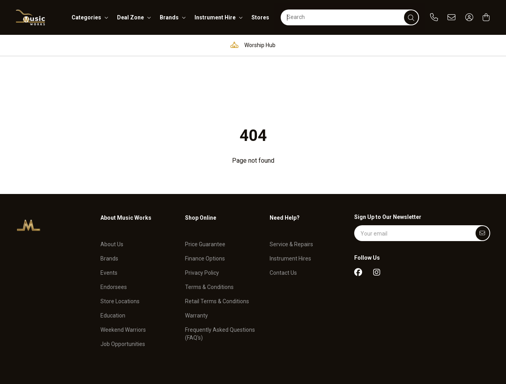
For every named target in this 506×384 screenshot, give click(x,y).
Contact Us (283, 218)
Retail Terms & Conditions (217, 246)
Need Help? (285, 168)
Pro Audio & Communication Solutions (93, 45)
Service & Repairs (291, 189)
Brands (109, 203)
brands (169, 17)
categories (86, 17)
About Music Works (125, 168)
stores (260, 17)
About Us (111, 189)
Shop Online (200, 168)
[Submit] (482, 183)
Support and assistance (430, 45)
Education (112, 260)
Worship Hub (251, 45)
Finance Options (205, 203)
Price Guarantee (205, 189)
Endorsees (113, 232)
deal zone (130, 17)
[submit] (411, 17)
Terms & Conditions (209, 232)
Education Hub (188, 45)
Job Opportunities (122, 289)
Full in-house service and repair (333, 45)
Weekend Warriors (123, 275)
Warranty (196, 260)
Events (108, 218)
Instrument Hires (290, 203)
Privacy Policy (202, 218)
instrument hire (215, 17)
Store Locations (120, 246)
